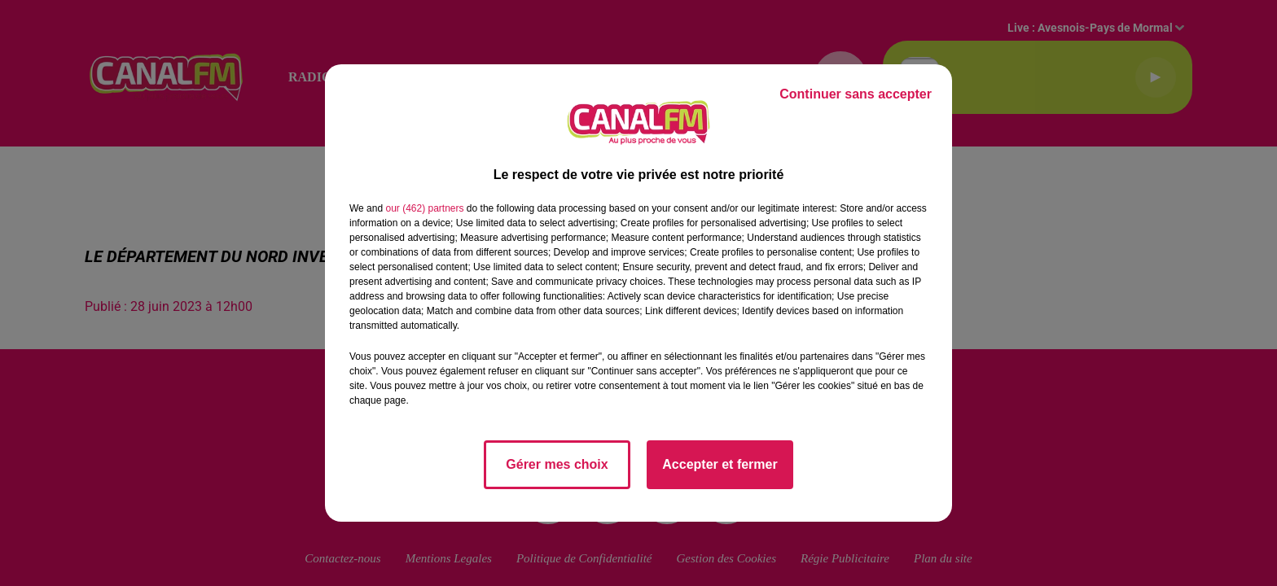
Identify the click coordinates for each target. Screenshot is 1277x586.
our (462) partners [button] (424, 208)
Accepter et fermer (719, 464)
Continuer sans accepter (855, 94)
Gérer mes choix (557, 464)
